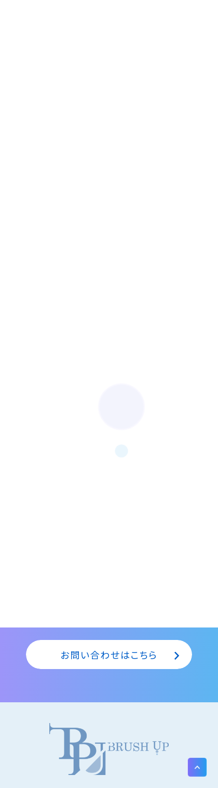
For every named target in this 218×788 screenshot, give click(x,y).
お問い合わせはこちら (109, 654)
